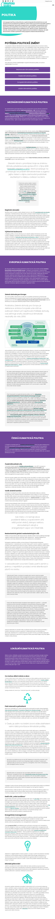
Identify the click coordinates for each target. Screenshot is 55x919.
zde (25, 191)
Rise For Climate (14, 808)
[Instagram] (10, 1)
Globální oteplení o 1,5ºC (18, 169)
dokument (25, 908)
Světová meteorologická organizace (15, 112)
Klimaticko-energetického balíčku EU (19, 448)
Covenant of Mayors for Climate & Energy (29, 710)
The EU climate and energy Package (30, 396)
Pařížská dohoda (31, 147)
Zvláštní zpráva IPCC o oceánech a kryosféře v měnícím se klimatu (26, 199)
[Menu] (53, 5)
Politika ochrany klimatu (27, 444)
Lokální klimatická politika (27, 89)
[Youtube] (5, 1)
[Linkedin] (8, 1)
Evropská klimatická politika (27, 82)
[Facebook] (3, 1)
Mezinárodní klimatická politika (27, 70)
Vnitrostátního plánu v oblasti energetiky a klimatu (24, 414)
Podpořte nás (48, 1)
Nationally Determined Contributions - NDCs (27, 237)
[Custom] (12, 1)
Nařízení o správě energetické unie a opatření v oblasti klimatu (25, 409)
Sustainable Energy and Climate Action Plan (36, 774)
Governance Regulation (39, 410)
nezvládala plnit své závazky (42, 212)
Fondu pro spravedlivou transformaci (36, 358)
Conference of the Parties (12, 137)
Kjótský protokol (18, 140)
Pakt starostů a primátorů (11, 710)
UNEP (47, 113)
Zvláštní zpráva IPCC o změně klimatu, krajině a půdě (27, 194)
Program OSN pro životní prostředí (19, 113)
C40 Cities (36, 799)
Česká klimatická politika (27, 76)
